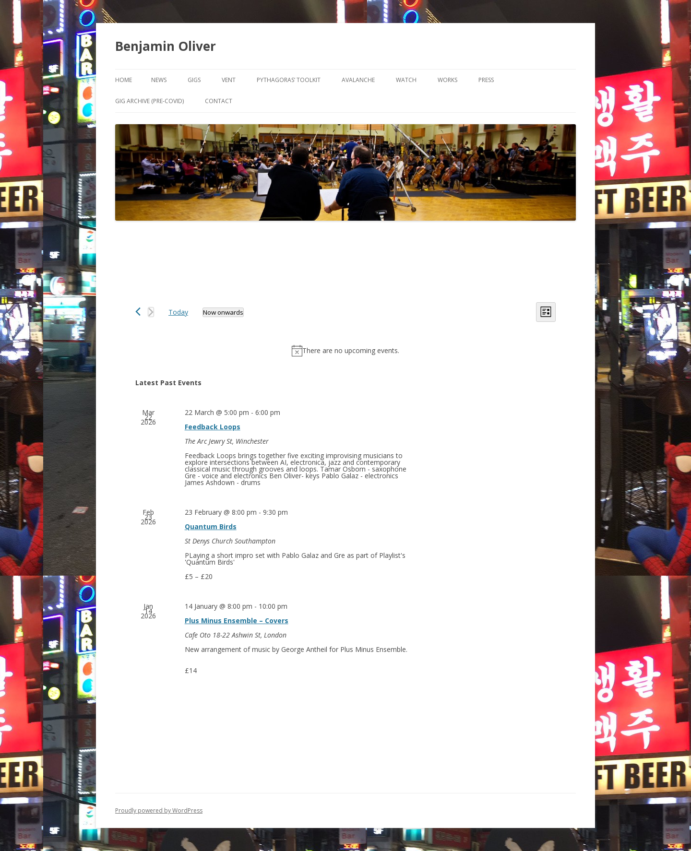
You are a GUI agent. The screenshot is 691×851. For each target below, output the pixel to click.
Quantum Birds (211, 526)
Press (486, 80)
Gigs (194, 80)
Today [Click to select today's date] (178, 312)
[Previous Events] (138, 311)
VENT (229, 80)
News (159, 80)
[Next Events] (151, 312)
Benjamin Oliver (165, 46)
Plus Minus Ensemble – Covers (236, 620)
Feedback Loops (212, 426)
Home (123, 80)
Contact (218, 101)
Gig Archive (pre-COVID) (149, 101)
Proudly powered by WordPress (159, 810)
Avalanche (358, 80)
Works (447, 80)
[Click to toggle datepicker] (223, 312)
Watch (406, 80)
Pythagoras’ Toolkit (289, 80)
